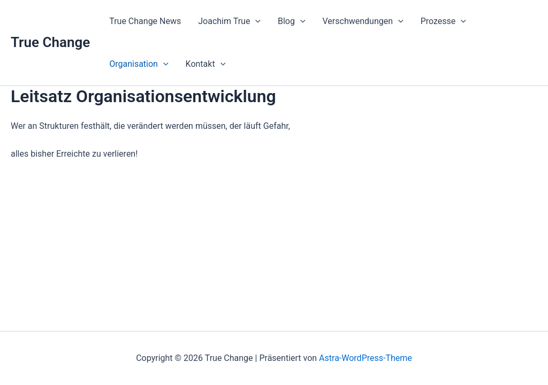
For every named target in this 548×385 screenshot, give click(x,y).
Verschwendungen (363, 21)
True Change (50, 42)
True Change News (145, 21)
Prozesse (443, 21)
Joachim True (229, 21)
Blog (292, 21)
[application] (255, 21)
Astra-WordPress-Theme (365, 358)
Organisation (138, 64)
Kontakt (206, 64)
